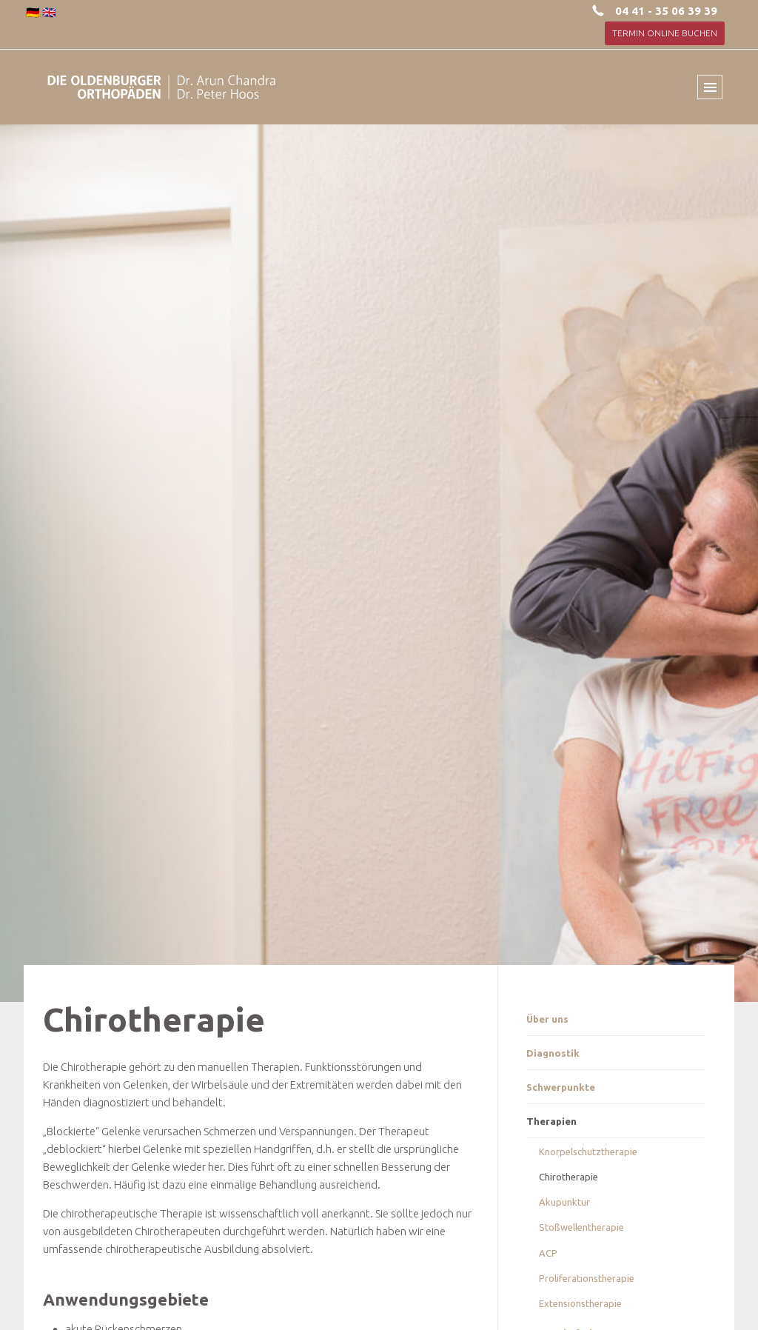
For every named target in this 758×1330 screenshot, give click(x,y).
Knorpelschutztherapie (588, 1151)
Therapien (551, 1121)
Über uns (547, 1019)
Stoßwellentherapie (581, 1227)
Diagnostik (553, 1053)
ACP (548, 1253)
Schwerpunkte (560, 1087)
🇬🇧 (49, 12)
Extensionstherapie (580, 1303)
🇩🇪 (33, 12)
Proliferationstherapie (586, 1278)
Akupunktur (564, 1202)
